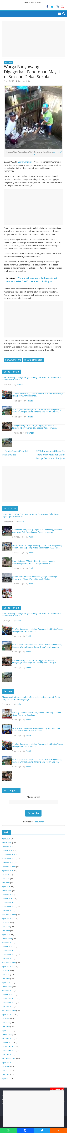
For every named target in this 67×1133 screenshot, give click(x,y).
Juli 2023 (5, 970)
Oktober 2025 (7, 862)
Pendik (20, 384)
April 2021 (6, 1078)
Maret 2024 (7, 938)
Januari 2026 (7, 850)
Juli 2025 (5, 874)
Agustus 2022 (7, 1014)
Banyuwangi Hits (24, 81)
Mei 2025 (6, 882)
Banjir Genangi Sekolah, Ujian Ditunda (15, 453)
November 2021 (9, 1050)
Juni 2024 (6, 926)
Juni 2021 (6, 1070)
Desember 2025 (8, 854)
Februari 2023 (7, 990)
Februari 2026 (7, 846)
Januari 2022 (7, 1042)
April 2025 (6, 886)
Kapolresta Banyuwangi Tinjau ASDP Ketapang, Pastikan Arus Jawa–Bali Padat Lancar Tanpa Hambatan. (37, 530)
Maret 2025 (7, 890)
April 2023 (6, 982)
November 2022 (9, 1002)
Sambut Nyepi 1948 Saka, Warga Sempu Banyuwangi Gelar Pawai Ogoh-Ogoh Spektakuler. (30, 515)
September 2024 (9, 914)
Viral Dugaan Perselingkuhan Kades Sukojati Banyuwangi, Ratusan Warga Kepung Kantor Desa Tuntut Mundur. (37, 410)
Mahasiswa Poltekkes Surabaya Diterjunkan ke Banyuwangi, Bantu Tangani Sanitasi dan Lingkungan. (31, 698)
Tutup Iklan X (56, 1089)
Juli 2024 (5, 922)
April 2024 (6, 934)
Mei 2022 (6, 1026)
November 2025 (9, 858)
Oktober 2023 (7, 958)
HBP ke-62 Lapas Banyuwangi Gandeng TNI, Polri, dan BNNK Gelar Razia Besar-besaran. (31, 378)
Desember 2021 (8, 1046)
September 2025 (9, 866)
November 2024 (9, 906)
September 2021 (9, 1058)
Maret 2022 (7, 1034)
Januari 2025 (7, 898)
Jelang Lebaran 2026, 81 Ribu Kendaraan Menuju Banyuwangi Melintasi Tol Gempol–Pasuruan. (33, 562)
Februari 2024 (7, 942)
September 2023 (9, 962)
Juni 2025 (6, 878)
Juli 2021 (5, 1066)
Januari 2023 (7, 994)
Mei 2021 (6, 1074)
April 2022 (6, 1030)
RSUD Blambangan (33, 359)
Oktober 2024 (7, 910)
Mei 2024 (6, 930)
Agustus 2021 (7, 1062)
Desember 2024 (8, 902)
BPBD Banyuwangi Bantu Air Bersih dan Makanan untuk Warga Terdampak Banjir (50, 455)
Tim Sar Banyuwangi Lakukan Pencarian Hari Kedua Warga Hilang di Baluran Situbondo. (37, 394)
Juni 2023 (6, 974)
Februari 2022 (7, 1038)
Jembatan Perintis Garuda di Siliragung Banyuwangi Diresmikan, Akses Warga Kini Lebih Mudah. (34, 577)
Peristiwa (8, 62)
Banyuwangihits (25, 161)
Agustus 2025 (7, 870)
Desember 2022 (8, 998)
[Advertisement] (33, 1108)
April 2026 (6, 839)
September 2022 (9, 1010)
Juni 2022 (6, 1022)
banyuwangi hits (13, 359)
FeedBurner (39, 822)
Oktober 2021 (7, 1054)
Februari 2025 (7, 894)
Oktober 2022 (7, 1006)
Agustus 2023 (7, 966)
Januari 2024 (7, 946)
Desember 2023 (8, 950)
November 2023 (9, 954)
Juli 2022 (5, 1018)
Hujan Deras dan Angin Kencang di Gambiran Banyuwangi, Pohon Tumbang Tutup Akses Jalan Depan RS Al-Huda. (37, 546)
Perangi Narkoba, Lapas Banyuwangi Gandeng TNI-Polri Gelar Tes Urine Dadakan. (36, 713)
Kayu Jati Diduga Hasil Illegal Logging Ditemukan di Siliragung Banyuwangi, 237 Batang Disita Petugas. (34, 426)
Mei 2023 (6, 978)
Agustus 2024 (7, 918)
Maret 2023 (7, 986)
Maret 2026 (7, 843)
